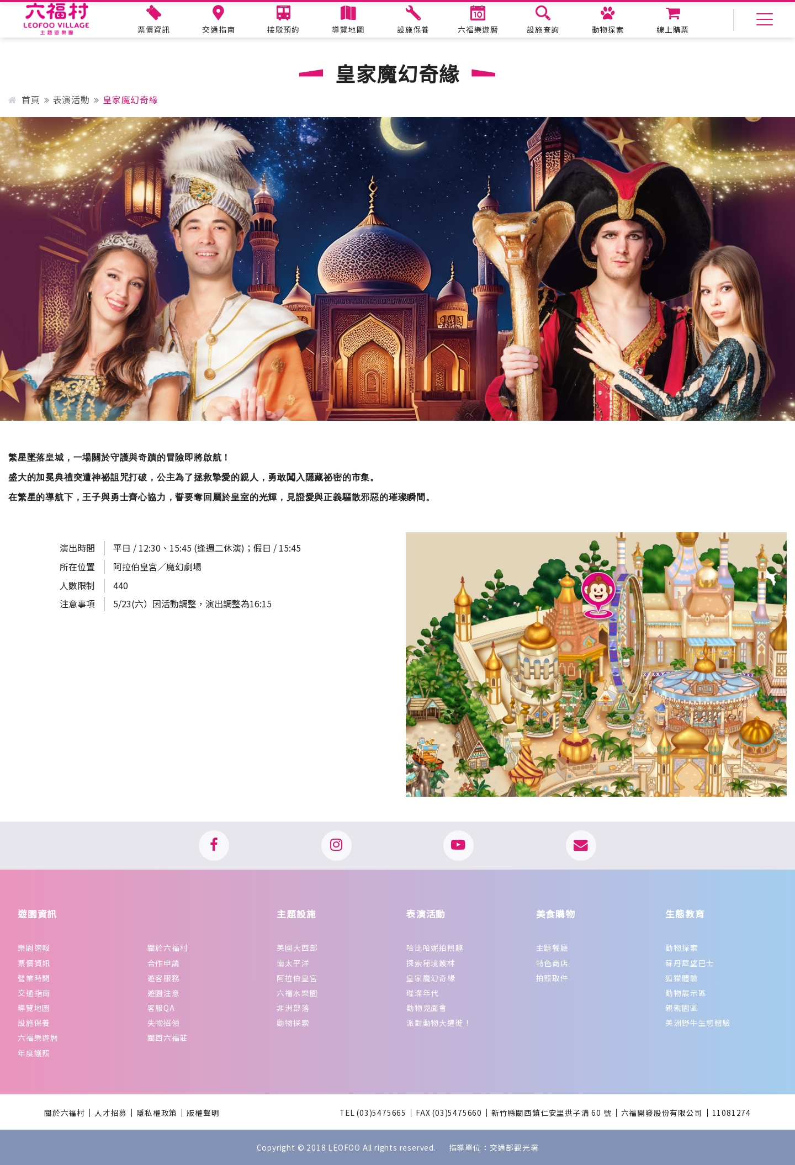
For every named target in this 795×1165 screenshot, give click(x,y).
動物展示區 (685, 992)
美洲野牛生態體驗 (697, 1022)
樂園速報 (34, 947)
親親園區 (681, 1007)
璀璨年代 (422, 992)
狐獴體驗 (681, 977)
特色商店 (552, 962)
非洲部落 (293, 1007)
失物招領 (163, 1022)
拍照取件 (552, 977)
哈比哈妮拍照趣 (435, 947)
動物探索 (293, 1022)
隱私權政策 (156, 1113)
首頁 (24, 99)
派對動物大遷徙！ (438, 1022)
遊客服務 (163, 977)
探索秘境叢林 (430, 962)
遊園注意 (163, 992)
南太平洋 (293, 962)
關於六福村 (167, 947)
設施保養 (34, 1022)
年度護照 (34, 1052)
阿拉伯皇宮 (297, 977)
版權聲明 (203, 1113)
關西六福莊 (167, 1037)
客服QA (161, 1007)
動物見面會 (426, 1007)
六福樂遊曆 (38, 1037)
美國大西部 (297, 947)
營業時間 (34, 977)
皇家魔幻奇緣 (430, 977)
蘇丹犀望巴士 (689, 962)
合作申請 (163, 962)
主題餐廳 (552, 947)
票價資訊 (34, 962)
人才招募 (110, 1113)
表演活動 (71, 99)
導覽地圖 (34, 1007)
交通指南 (34, 992)
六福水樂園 (297, 992)
